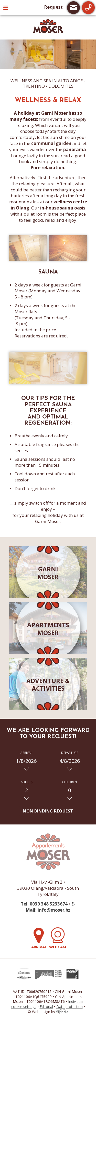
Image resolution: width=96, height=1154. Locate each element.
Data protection (69, 1006)
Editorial (46, 1006)
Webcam (57, 938)
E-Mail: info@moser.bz (50, 907)
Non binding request (48, 811)
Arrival (39, 937)
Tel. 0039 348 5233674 (44, 904)
